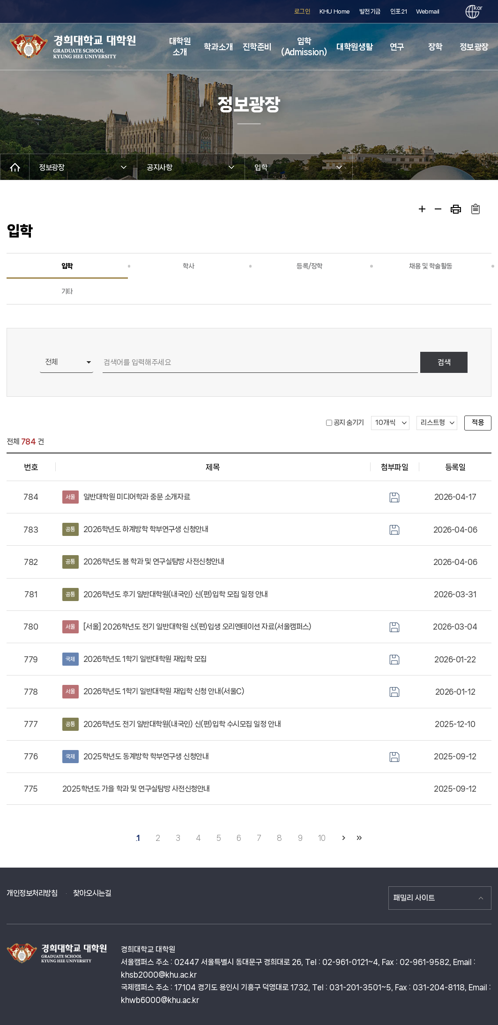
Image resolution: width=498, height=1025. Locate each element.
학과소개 (218, 47)
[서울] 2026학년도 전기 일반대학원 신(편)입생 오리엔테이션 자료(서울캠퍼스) (187, 626)
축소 (438, 209)
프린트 (456, 209)
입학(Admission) (304, 46)
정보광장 (474, 47)
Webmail (427, 11)
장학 (435, 47)
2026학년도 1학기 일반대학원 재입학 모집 (134, 659)
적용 (478, 422)
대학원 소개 (180, 46)
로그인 (302, 11)
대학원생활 (354, 47)
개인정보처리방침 (32, 893)
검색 (444, 362)
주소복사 (475, 209)
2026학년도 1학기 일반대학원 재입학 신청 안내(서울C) (153, 691)
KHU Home (334, 11)
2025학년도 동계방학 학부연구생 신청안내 (135, 756)
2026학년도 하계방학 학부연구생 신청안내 (135, 529)
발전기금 (370, 11)
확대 (422, 209)
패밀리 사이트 (414, 898)
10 (322, 838)
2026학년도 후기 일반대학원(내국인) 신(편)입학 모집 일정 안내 (165, 594)
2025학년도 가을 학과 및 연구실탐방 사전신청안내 (136, 789)
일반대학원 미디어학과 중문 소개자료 (126, 497)
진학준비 (257, 47)
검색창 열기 (450, 12)
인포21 (398, 11)
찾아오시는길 (92, 893)
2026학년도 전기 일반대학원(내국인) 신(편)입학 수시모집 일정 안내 (171, 724)
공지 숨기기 (349, 422)
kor (476, 8)
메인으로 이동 (14, 167)
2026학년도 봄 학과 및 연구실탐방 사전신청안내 (143, 561)
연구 (397, 47)
